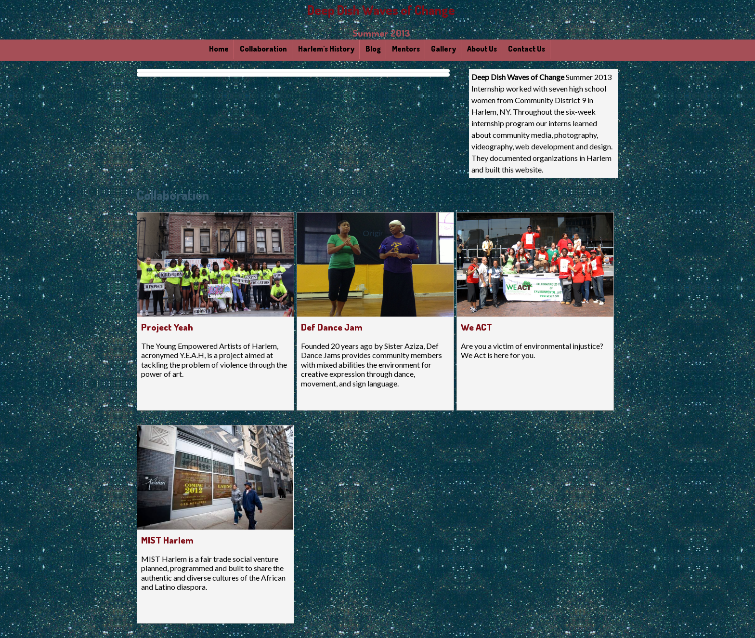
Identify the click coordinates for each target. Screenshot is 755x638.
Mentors (406, 48)
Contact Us (526, 48)
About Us (482, 48)
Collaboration (263, 48)
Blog (373, 48)
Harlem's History (326, 48)
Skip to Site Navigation (742, 13)
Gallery (443, 48)
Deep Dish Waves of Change (381, 10)
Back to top (737, 31)
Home (219, 48)
